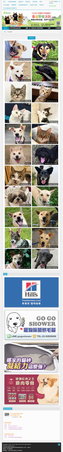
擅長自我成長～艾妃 (24, 59)
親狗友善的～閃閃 (52, 59)
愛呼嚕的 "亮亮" (25, 101)
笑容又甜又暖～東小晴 (24, 80)
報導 (41, 1)
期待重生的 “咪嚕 (25, 184)
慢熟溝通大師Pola (52, 142)
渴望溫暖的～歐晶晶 (51, 267)
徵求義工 (41, 5)
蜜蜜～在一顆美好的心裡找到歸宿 (36, 28)
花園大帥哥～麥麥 (25, 225)
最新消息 (28, 1)
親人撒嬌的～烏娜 (52, 80)
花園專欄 (13, 5)
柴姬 (27, 163)
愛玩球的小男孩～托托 (51, 163)
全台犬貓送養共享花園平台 (10, 8)
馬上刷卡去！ (16, 415)
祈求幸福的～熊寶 (52, 225)
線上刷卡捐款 (52, 6)
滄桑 (51, 28)
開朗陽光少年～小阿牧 (24, 246)
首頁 (4, 1)
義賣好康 (20, 1)
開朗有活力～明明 (52, 246)
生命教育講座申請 (23, 5)
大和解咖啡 (60, 28)
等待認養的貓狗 (12, 1)
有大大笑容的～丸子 (24, 142)
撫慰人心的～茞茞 (25, 267)
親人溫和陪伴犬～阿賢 (51, 184)
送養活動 (35, 1)
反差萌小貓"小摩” (52, 101)
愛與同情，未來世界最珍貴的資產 (14, 28)
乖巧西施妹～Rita (25, 205)
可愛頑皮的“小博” (52, 121)
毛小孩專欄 (6, 5)
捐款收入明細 (33, 5)
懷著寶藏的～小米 (52, 205)
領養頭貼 (31, 37)
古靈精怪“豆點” (25, 121)
